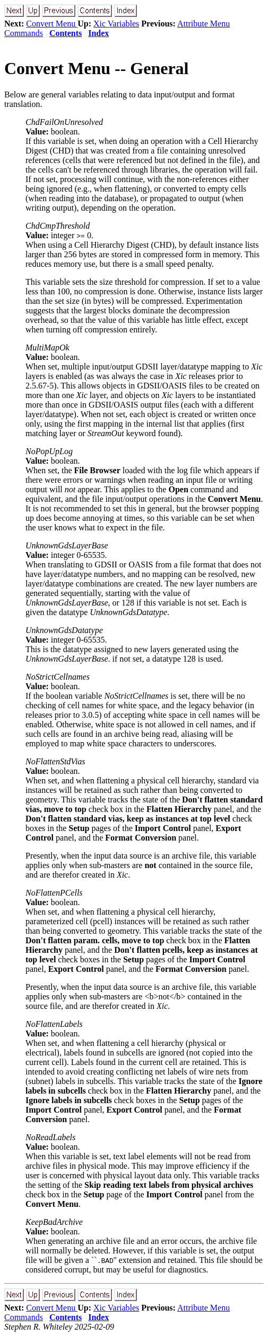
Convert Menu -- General (96, 68)
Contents (65, 33)
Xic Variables (116, 23)
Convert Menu (51, 23)
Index (98, 33)
